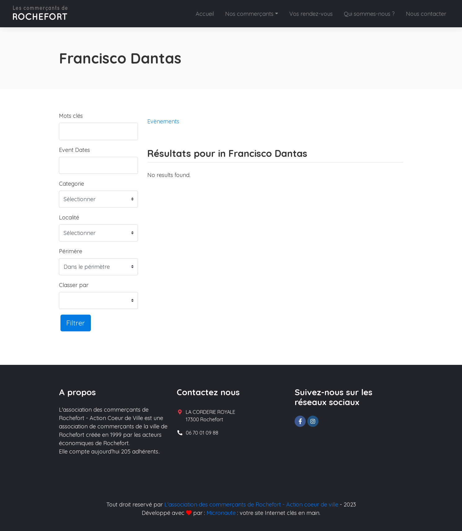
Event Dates (74, 149)
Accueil (205, 13)
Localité (69, 217)
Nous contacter (426, 13)
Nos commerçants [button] (249, 13)
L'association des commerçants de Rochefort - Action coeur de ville (251, 504)
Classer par (73, 285)
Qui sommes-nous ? (369, 13)
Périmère (70, 251)
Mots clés (71, 115)
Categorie (71, 183)
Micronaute (221, 512)
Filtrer (75, 322)
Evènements (163, 121)
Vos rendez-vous (311, 13)
